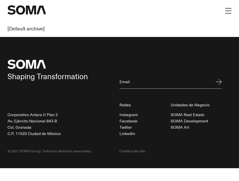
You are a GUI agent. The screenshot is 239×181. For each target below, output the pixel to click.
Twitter (126, 127)
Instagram (129, 114)
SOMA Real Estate (187, 114)
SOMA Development (189, 121)
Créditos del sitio (132, 151)
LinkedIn (127, 133)
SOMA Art (180, 127)
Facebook (128, 121)
